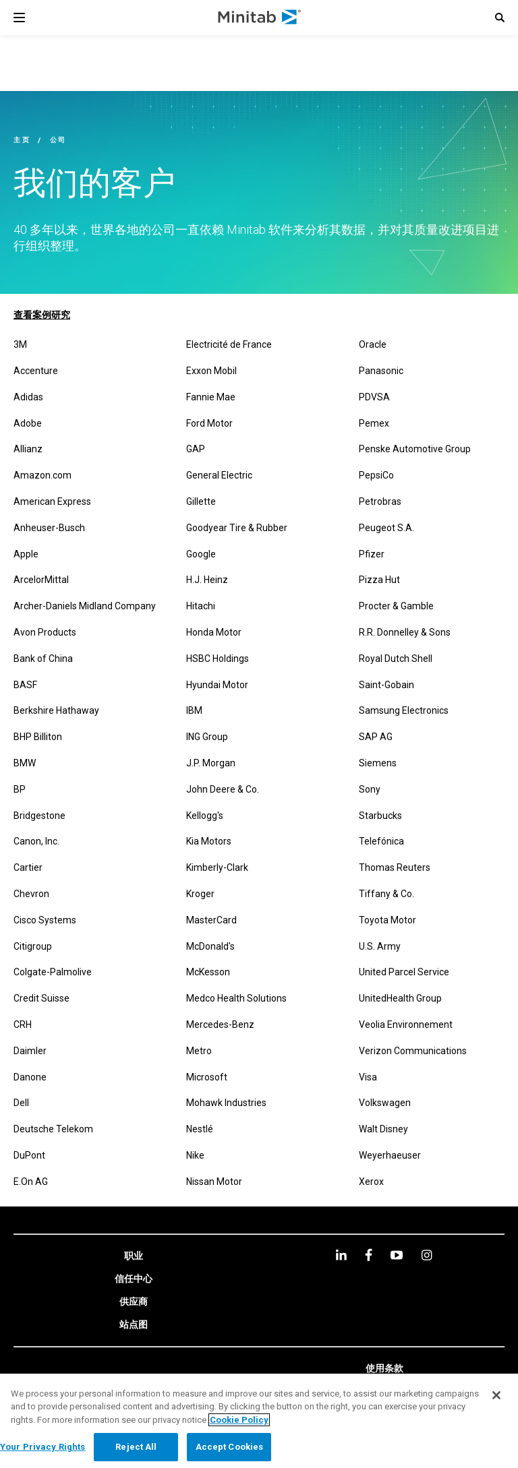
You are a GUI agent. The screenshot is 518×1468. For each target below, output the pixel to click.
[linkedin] (341, 1254)
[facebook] (368, 1254)
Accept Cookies (230, 1447)
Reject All (135, 1447)
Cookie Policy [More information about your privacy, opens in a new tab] (239, 1420)
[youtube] (397, 1255)
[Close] (496, 1395)
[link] (133, 1256)
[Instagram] (426, 1255)
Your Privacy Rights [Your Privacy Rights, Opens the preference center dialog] (42, 1447)
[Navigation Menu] (19, 17)
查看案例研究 (41, 314)
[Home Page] (260, 17)
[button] (500, 17)
